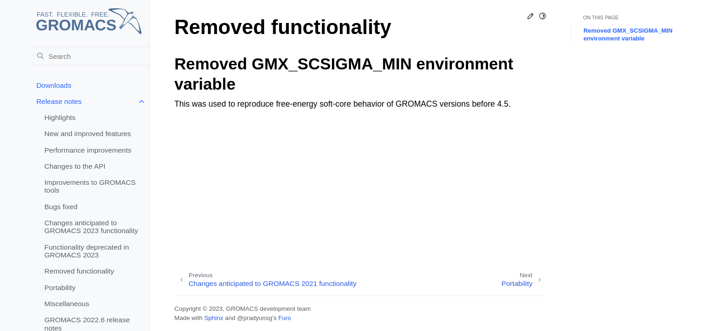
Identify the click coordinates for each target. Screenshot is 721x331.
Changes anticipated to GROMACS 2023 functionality (91, 227)
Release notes (58, 101)
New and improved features (88, 133)
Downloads (53, 85)
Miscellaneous (67, 304)
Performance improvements (88, 150)
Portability (60, 287)
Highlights (60, 117)
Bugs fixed (61, 207)
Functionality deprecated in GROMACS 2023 (87, 251)
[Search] (88, 56)
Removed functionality (79, 271)
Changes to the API (75, 166)
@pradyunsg (254, 317)
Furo (284, 317)
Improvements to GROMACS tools (90, 186)
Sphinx (213, 317)
